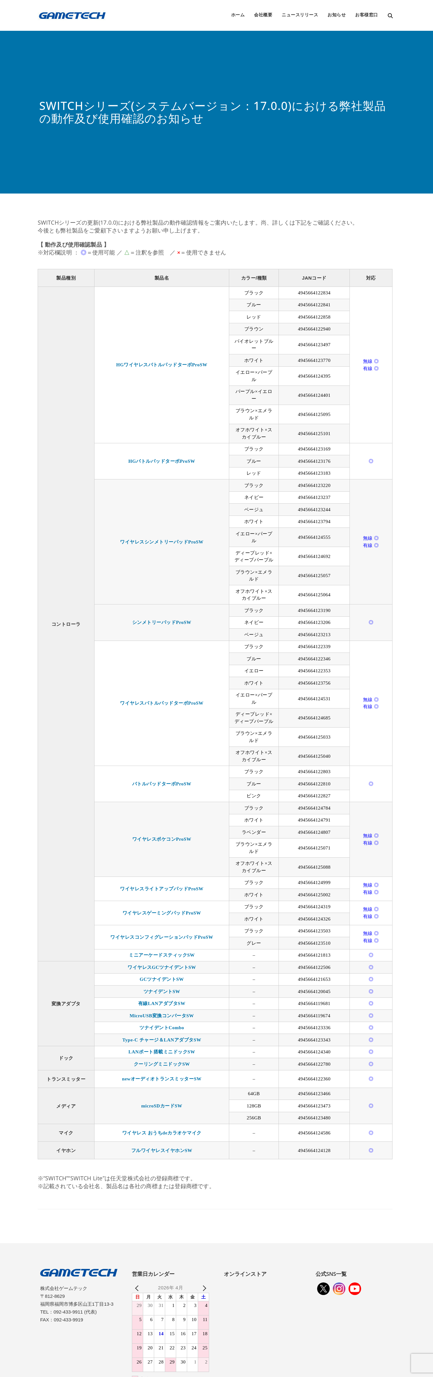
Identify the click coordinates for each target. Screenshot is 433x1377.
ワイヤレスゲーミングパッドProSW (161, 912)
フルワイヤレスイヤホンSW (161, 1150)
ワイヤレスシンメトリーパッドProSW (161, 541)
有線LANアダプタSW (162, 1003)
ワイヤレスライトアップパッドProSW (161, 888)
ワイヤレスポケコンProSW (161, 839)
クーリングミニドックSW (162, 1064)
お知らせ (336, 15)
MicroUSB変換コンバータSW (162, 1015)
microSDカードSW (161, 1105)
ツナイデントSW (161, 991)
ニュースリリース (300, 15)
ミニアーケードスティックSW (162, 955)
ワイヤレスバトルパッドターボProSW (161, 703)
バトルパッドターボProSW (161, 783)
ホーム (238, 15)
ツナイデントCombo (161, 1027)
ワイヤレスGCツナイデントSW (161, 967)
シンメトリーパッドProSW (161, 622)
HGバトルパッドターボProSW (161, 461)
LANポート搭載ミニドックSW (161, 1051)
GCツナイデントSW (162, 979)
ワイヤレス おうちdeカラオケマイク (162, 1132)
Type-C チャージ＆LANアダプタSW (161, 1039)
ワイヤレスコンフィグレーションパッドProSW (161, 937)
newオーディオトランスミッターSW (162, 1078)
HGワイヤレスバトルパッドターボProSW (161, 364)
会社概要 (263, 15)
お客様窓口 (366, 15)
